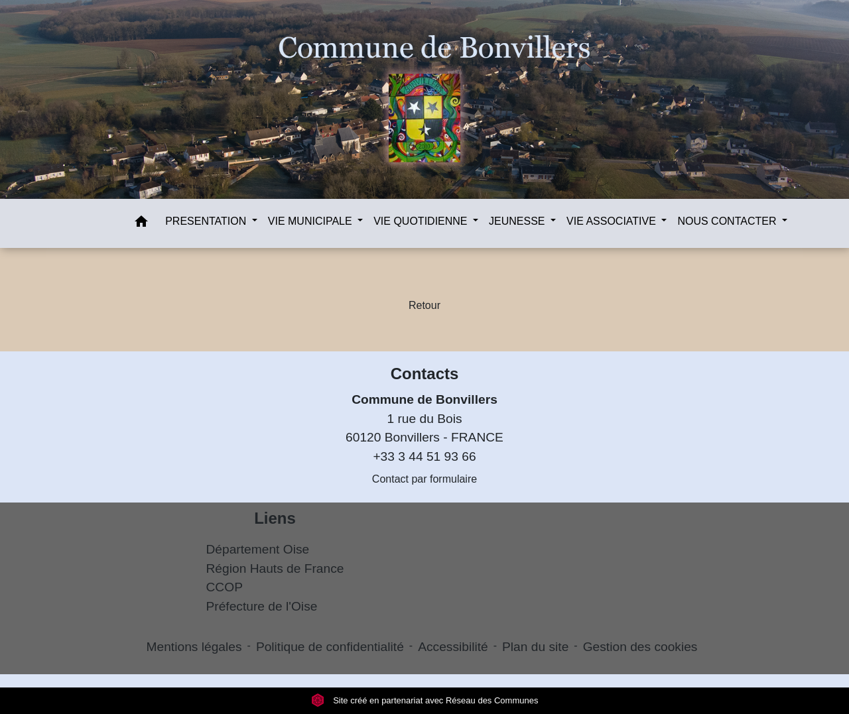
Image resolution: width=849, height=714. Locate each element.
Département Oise (258, 549)
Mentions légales (194, 647)
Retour (424, 305)
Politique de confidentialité (330, 647)
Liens (275, 518)
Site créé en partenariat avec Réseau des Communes (425, 700)
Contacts (425, 374)
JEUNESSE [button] (518, 221)
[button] (141, 223)
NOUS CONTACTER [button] (728, 221)
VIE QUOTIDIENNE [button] (421, 221)
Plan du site (535, 647)
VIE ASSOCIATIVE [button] (612, 221)
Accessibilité (453, 647)
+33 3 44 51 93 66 (424, 456)
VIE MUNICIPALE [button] (311, 221)
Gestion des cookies (640, 647)
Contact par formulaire (424, 479)
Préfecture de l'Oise (262, 606)
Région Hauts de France (275, 568)
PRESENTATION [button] (207, 221)
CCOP (224, 587)
